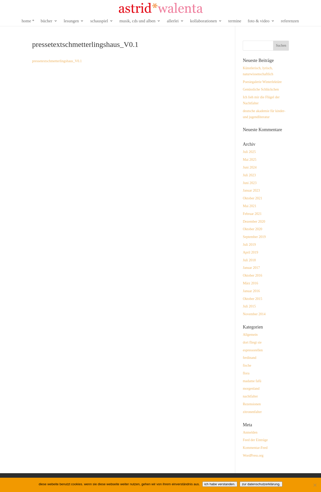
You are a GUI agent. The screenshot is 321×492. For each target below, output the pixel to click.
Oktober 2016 (252, 275)
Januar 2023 (251, 190)
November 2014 (254, 314)
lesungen (71, 21)
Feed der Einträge (255, 440)
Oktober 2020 (252, 229)
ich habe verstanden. (219, 484)
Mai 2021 (249, 206)
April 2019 (250, 252)
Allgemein (250, 335)
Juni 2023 (250, 183)
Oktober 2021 (252, 198)
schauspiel (99, 21)
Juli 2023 (249, 175)
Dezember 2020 (254, 221)
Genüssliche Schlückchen (261, 89)
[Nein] (314, 484)
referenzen (290, 21)
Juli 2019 (249, 245)
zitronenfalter (252, 412)
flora (246, 373)
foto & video (259, 21)
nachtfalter (250, 396)
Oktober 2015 (252, 299)
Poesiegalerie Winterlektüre (262, 82)
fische (247, 365)
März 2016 (250, 283)
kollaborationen (203, 21)
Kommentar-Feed (255, 448)
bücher (46, 21)
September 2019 (254, 237)
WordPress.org (253, 455)
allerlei (173, 21)
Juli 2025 (249, 152)
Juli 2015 (249, 306)
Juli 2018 (249, 260)
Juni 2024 (250, 167)
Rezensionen (252, 404)
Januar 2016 (251, 291)
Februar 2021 (252, 214)
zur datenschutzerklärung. (261, 484)
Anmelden (250, 432)
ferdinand (249, 358)
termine (234, 21)
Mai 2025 (249, 159)
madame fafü (252, 381)
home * (28, 21)
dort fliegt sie (252, 342)
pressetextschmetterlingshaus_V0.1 (57, 61)
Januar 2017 (251, 268)
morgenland (251, 388)
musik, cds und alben (137, 21)
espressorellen (253, 350)
